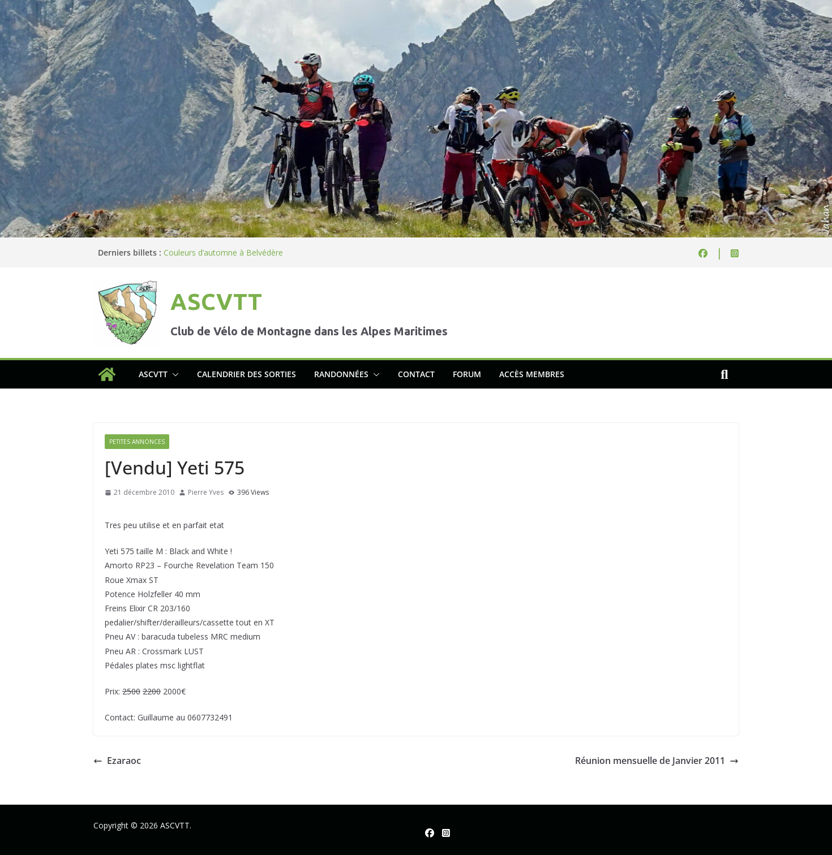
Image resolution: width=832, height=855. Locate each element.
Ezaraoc (117, 760)
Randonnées (341, 374)
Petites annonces (137, 442)
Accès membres (531, 374)
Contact (416, 374)
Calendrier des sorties (246, 374)
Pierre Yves (206, 492)
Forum (467, 374)
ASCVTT (216, 301)
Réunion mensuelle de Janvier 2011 (657, 760)
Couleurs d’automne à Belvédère (223, 252)
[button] (173, 374)
